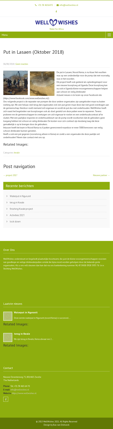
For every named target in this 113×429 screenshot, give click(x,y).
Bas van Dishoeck (61, 424)
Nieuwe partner (101, 175)
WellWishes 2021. (51, 421)
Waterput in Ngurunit (20, 196)
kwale (17, 152)
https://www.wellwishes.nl (23, 393)
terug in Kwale (17, 202)
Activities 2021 (17, 215)
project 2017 (10, 175)
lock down (15, 221)
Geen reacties (22, 64)
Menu (5, 34)
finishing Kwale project (21, 209)
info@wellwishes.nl (19, 389)
